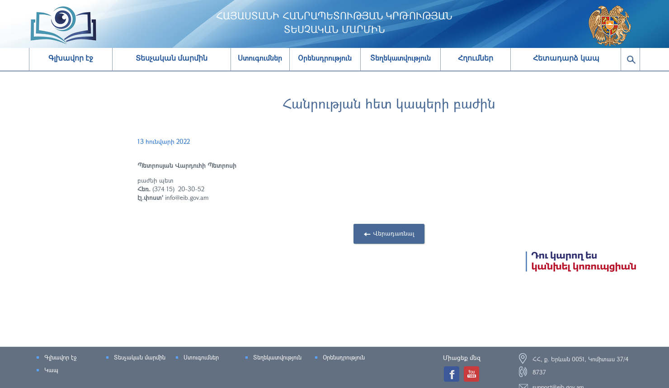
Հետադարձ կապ (566, 58)
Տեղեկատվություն (277, 357)
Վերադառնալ (394, 233)
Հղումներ (475, 58)
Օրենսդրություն (344, 357)
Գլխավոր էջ (70, 58)
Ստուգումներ (201, 357)
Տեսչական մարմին (171, 58)
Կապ (51, 370)
